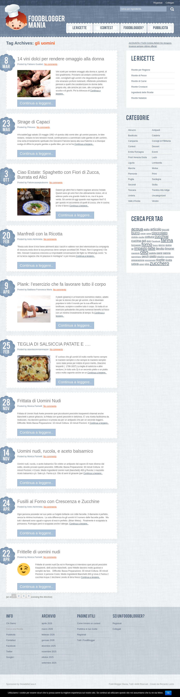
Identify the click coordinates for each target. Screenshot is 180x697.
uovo (141, 264)
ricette (160, 260)
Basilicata (132, 135)
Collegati (170, 3)
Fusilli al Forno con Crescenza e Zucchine (58, 501)
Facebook (156, 241)
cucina (136, 241)
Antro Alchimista (34, 239)
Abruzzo (132, 130)
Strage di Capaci (33, 121)
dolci (149, 241)
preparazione (137, 260)
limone (169, 248)
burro (135, 233)
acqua (137, 229)
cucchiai (161, 236)
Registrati (158, 3)
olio (144, 252)
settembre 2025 (49, 663)
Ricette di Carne (138, 81)
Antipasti (156, 130)
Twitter (9, 651)
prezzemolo (150, 260)
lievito (160, 248)
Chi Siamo (11, 623)
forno (147, 244)
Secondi (132, 184)
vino (147, 264)
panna (166, 252)
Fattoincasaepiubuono (37, 182)
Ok (168, 693)
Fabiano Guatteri (35, 64)
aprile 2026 (47, 623)
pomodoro (169, 257)
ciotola (134, 237)
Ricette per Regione (140, 70)
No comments (50, 64)
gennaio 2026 (48, 640)
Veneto (155, 201)
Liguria (131, 163)
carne (148, 233)
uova (135, 264)
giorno (161, 245)
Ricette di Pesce (139, 75)
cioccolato (159, 233)
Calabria (156, 135)
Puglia (131, 179)
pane (160, 252)
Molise (155, 168)
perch (145, 256)
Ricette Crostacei (139, 87)
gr (132, 248)
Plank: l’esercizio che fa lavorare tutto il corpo (61, 284)
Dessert (155, 146)
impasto (140, 248)
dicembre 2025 (49, 646)
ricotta (168, 260)
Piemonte (132, 174)
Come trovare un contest (88, 623)
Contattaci (11, 640)
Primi (154, 174)
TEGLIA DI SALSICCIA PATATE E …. (54, 344)
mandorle (135, 253)
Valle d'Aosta (134, 201)
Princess (31, 127)
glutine (168, 245)
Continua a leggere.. (36, 103)
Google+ (10, 657)
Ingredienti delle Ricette (142, 92)
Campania (133, 141)
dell (144, 240)
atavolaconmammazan (38, 349)
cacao (143, 233)
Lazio (154, 157)
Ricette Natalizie (139, 98)
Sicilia (154, 184)
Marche (131, 168)
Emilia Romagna (136, 152)
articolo (155, 229)
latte (151, 248)
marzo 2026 (47, 629)
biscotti (165, 229)
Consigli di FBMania (161, 141)
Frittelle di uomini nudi (38, 551)
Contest (131, 146)
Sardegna (156, 179)
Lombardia (157, 163)
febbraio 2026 (48, 634)
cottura (149, 237)
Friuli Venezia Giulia (137, 157)
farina (167, 240)
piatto (153, 256)
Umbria (131, 195)
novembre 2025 (49, 651)
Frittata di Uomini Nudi (39, 400)
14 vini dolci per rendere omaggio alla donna (60, 58)
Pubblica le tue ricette (87, 629)
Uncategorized (159, 195)
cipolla (141, 237)
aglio (147, 229)
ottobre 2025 (47, 657)
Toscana (132, 190)
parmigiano (136, 257)
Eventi (155, 152)
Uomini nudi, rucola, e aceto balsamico (55, 451)
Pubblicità (10, 634)
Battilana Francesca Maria (39, 289)
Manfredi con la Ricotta (39, 233)
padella (152, 253)
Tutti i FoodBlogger (86, 640)
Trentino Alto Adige (161, 190)
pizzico (161, 256)
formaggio (136, 245)
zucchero (159, 263)
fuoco (155, 245)
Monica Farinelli (34, 406)
